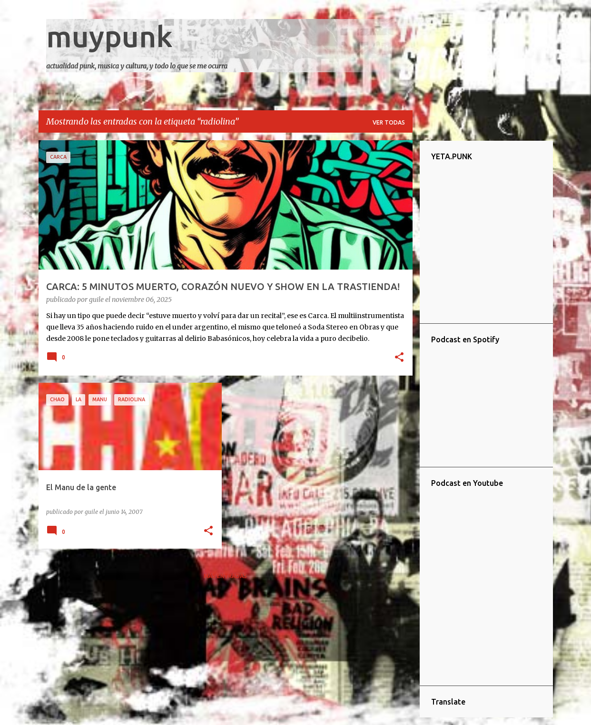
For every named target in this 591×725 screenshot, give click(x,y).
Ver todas (389, 122)
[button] (399, 358)
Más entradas (225, 576)
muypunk (109, 36)
